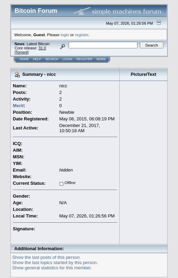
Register (84, 59)
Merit (18, 105)
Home (24, 59)
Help (37, 59)
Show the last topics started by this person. (55, 262)
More (101, 59)
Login (67, 59)
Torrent (21, 52)
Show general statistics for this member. (52, 267)
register (81, 34)
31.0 (42, 48)
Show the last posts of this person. (46, 257)
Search (52, 59)
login (65, 34)
